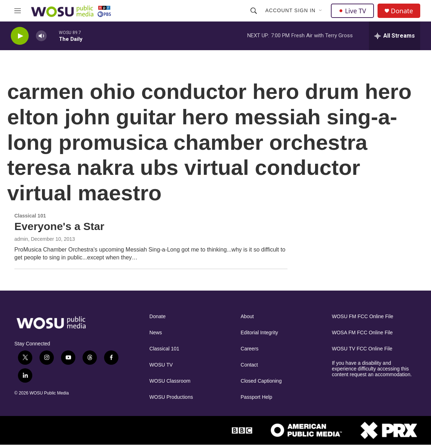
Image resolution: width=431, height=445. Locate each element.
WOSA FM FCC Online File (362, 332)
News (155, 332)
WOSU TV (161, 365)
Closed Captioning (261, 381)
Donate (402, 11)
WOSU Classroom (169, 381)
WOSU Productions (171, 397)
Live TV (352, 10)
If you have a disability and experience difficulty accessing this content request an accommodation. (372, 368)
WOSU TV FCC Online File (362, 348)
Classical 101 (164, 348)
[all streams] (394, 35)
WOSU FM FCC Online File (362, 316)
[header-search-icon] (254, 11)
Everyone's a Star (59, 226)
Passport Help (256, 397)
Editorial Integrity (259, 332)
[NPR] (190, 430)
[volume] (41, 36)
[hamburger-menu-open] (17, 11)
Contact (249, 365)
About (247, 316)
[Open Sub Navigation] (321, 11)
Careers (250, 348)
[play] (19, 36)
